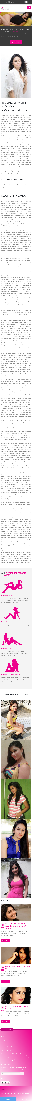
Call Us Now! (16, 42)
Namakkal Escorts (7, 622)
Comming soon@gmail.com (9, 1046)
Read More (5, 941)
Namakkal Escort (7, 595)
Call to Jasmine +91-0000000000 (19, 2)
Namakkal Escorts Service (10, 675)
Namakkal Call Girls (8, 648)
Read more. (28, 42)
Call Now (8, 1099)
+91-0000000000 (7, 1043)
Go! (22, 1074)
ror (2, 1095)
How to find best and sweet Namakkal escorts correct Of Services (15, 926)
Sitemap (27, 1093)
